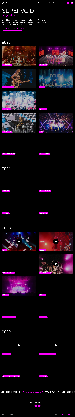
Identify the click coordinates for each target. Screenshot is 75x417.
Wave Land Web (67, 414)
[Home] (4, 2)
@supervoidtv (34, 391)
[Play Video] (19, 241)
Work (21, 3)
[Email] (72, 3)
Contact (51, 3)
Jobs (45, 3)
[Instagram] (68, 3)
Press (39, 3)
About (26, 3)
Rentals (33, 3)
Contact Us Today (13, 28)
